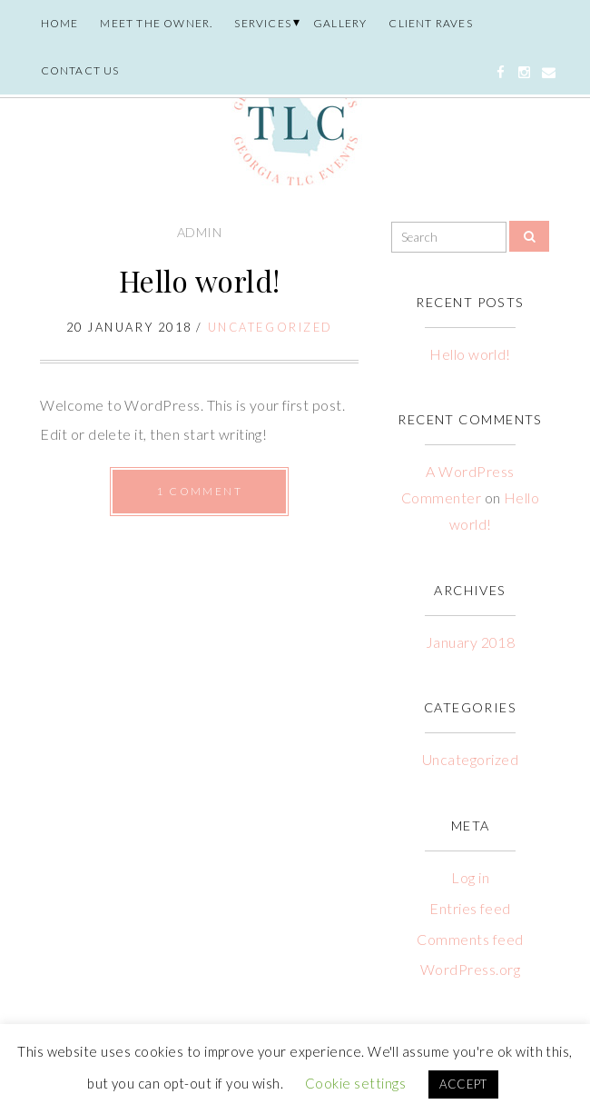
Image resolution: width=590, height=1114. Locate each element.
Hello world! (199, 280)
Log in (470, 877)
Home (60, 23)
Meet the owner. (156, 23)
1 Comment (199, 491)
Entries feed (470, 908)
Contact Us (80, 70)
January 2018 (471, 642)
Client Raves (430, 23)
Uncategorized (270, 327)
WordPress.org (470, 969)
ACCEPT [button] (463, 1084)
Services (262, 23)
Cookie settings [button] (355, 1083)
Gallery (340, 23)
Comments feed (470, 939)
